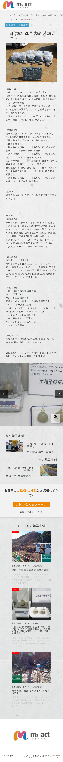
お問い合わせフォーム (31, 504)
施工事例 (23, 15)
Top (9, 15)
